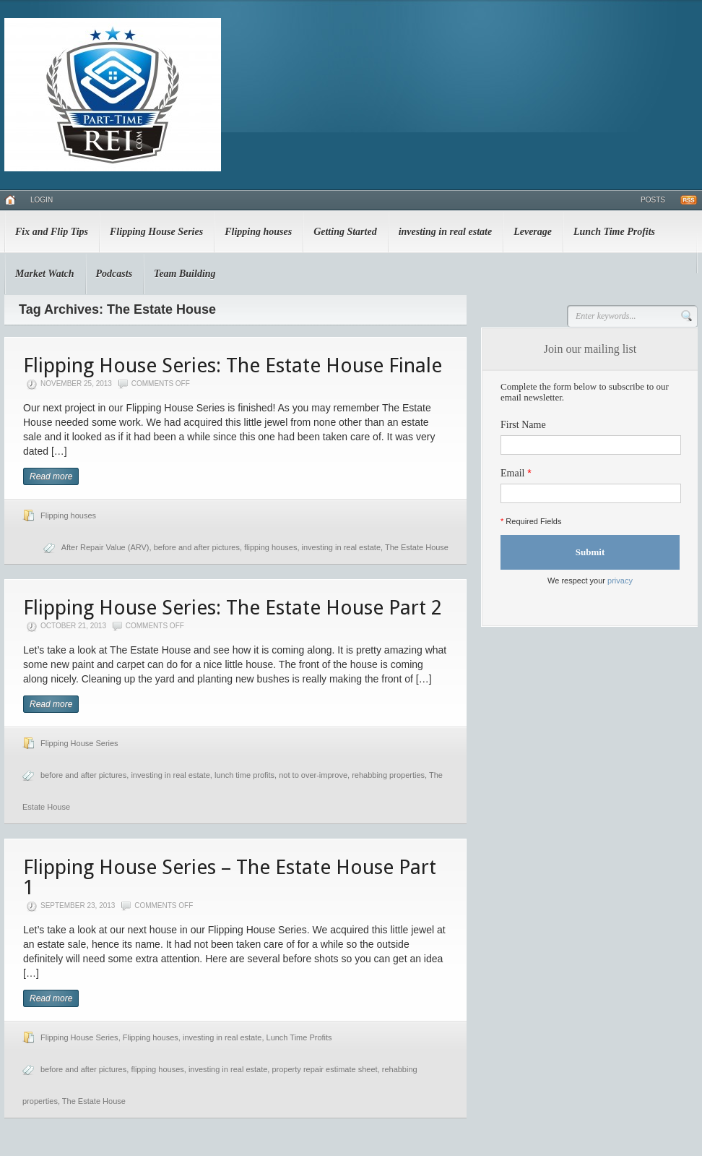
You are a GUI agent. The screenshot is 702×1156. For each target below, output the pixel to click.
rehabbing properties (388, 775)
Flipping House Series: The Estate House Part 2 (232, 608)
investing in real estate (446, 231)
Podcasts (114, 273)
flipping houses (270, 547)
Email (512, 473)
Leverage (533, 231)
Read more (51, 476)
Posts (653, 200)
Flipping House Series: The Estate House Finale (232, 365)
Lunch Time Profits (614, 231)
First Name (523, 424)
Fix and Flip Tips (51, 231)
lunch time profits (244, 775)
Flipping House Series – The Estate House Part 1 (229, 877)
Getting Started (345, 231)
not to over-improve (313, 775)
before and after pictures (197, 547)
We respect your (590, 580)
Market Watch (44, 273)
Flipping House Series (156, 231)
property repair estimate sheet (324, 1069)
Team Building (184, 273)
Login (41, 200)
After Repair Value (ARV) (105, 547)
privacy (620, 580)
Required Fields (530, 521)
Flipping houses (258, 231)
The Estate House (416, 547)
